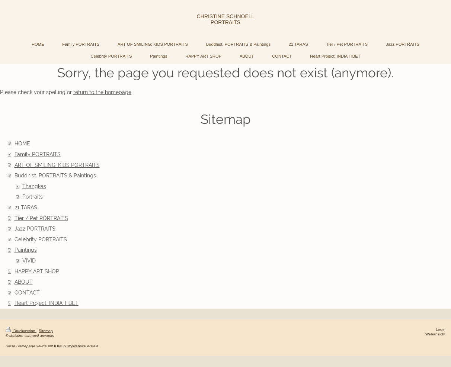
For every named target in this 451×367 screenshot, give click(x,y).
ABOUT (24, 282)
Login (440, 329)
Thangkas (34, 186)
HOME (22, 144)
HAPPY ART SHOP (37, 271)
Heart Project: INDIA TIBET (47, 303)
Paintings (26, 250)
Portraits (32, 197)
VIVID (29, 261)
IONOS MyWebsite (70, 346)
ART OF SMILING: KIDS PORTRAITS (57, 165)
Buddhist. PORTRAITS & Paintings (55, 175)
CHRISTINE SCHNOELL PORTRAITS (226, 19)
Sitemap (46, 330)
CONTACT (27, 293)
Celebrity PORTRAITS (41, 239)
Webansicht (435, 334)
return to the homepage (102, 92)
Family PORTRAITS (38, 154)
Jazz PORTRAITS (35, 229)
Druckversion (21, 330)
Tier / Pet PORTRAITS (41, 218)
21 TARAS (26, 207)
